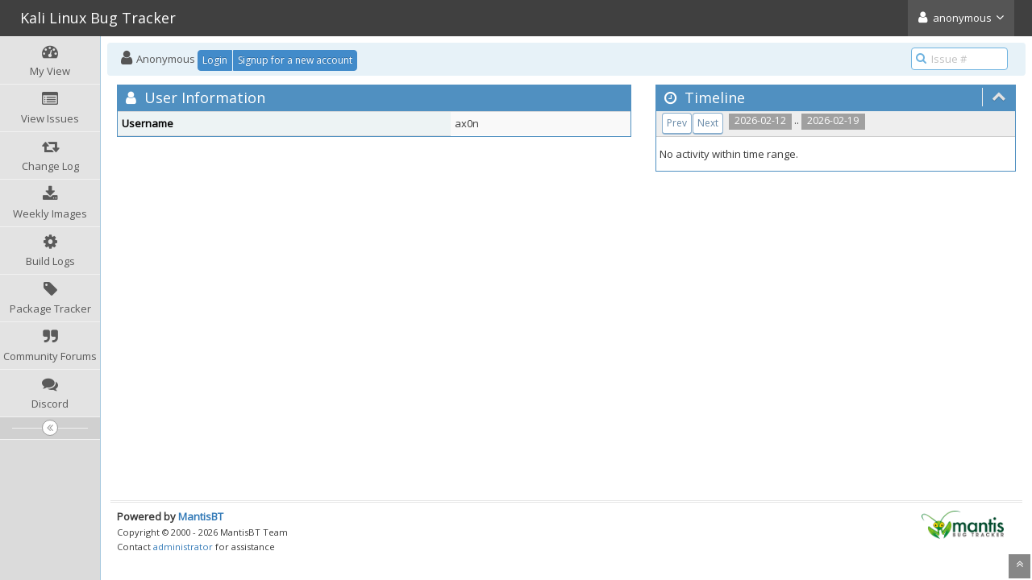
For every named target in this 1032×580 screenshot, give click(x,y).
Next (707, 123)
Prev (677, 123)
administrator (183, 547)
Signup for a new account (295, 60)
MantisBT (200, 516)
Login (214, 60)
